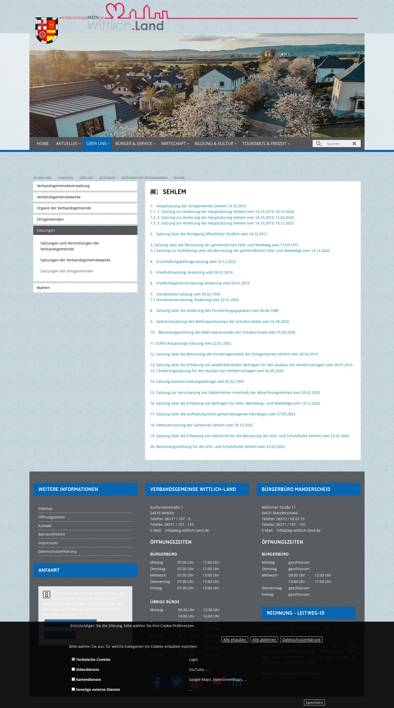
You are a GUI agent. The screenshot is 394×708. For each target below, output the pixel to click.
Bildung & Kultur (214, 143)
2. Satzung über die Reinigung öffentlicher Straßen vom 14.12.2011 (208, 233)
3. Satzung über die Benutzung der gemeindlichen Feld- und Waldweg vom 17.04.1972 (224, 244)
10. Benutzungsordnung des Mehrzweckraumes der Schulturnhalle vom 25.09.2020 (222, 332)
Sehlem (179, 178)
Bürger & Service (133, 143)
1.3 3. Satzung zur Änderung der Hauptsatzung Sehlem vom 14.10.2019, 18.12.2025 (222, 223)
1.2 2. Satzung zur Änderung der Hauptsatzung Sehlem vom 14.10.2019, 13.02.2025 (222, 217)
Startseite (65, 178)
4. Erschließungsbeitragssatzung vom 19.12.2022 (193, 261)
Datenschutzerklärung (301, 639)
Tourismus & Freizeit (264, 143)
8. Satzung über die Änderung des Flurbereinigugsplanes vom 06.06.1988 (214, 310)
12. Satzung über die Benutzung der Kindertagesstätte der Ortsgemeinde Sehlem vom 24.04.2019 (234, 354)
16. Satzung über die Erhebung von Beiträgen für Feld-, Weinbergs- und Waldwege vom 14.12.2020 (235, 403)
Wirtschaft (173, 143)
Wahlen (43, 287)
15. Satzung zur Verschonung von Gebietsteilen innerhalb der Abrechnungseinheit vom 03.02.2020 (235, 392)
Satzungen (107, 178)
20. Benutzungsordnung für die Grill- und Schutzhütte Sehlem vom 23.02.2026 (217, 446)
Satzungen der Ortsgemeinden (144, 178)
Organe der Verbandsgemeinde (64, 208)
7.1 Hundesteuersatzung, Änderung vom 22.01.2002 (194, 299)
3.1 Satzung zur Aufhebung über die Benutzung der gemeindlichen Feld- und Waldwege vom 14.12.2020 (240, 250)
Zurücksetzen (354, 143)
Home (43, 143)
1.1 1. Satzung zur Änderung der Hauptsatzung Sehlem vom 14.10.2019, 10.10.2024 (222, 211)
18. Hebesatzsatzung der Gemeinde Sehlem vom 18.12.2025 (201, 425)
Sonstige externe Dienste (96, 689)
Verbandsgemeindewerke (59, 196)
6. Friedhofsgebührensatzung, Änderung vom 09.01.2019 (199, 283)
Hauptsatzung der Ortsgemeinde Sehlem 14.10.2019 (201, 205)
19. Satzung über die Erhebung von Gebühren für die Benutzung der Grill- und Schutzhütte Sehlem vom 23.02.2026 (249, 435)
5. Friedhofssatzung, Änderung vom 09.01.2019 (191, 272)
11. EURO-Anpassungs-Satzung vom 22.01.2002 (190, 343)
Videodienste (85, 669)
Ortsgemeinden (50, 219)
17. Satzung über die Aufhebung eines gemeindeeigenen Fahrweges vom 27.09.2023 (222, 414)
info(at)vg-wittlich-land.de (187, 530)
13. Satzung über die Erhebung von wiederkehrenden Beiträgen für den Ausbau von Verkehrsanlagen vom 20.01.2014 (251, 364)
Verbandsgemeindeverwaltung (63, 185)
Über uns (96, 143)
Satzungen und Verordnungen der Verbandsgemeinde (69, 246)
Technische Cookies (91, 659)
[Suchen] (337, 143)
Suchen (318, 143)
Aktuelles (67, 143)
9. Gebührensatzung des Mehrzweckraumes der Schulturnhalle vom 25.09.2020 (219, 321)
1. (151, 205)
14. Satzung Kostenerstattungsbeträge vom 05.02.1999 (197, 381)
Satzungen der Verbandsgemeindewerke (75, 260)
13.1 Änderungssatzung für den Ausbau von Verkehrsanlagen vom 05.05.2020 (216, 370)
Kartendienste (86, 679)
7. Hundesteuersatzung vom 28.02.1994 (185, 294)
